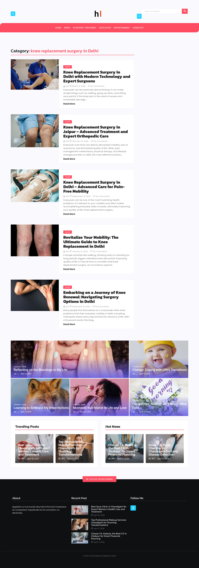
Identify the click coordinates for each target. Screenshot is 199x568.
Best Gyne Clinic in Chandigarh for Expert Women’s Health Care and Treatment (34, 449)
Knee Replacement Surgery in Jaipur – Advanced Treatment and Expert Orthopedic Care (95, 131)
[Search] (162, 11)
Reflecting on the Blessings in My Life (40, 370)
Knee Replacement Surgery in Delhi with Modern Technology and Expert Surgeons (96, 76)
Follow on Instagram (99, 479)
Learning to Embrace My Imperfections (41, 408)
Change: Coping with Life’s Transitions (159, 370)
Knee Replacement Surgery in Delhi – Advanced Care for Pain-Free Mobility (94, 186)
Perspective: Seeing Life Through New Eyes (159, 405)
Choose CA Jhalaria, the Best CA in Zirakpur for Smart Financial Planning (122, 449)
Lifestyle (17, 367)
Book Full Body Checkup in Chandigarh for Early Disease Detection (163, 449)
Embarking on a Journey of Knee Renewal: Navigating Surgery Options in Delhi (94, 297)
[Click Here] (139, 16)
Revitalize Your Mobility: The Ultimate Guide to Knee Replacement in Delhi (90, 241)
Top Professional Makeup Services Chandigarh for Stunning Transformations (70, 448)
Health (67, 67)
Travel (23, 367)
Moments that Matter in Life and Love (100, 408)
